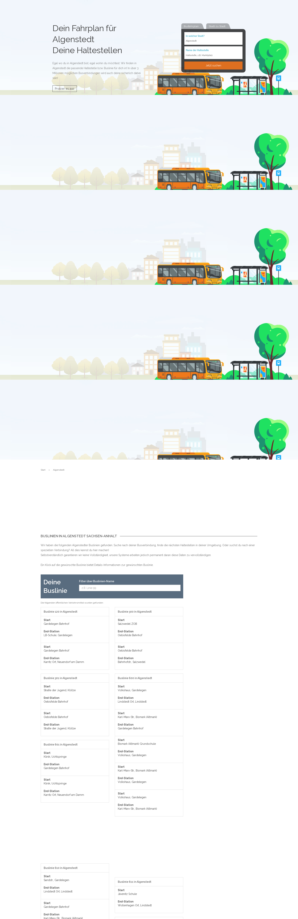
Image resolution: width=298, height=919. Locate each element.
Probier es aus (64, 88)
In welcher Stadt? (195, 36)
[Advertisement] (149, 505)
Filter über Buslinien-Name (96, 581)
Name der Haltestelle (197, 50)
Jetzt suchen (213, 65)
